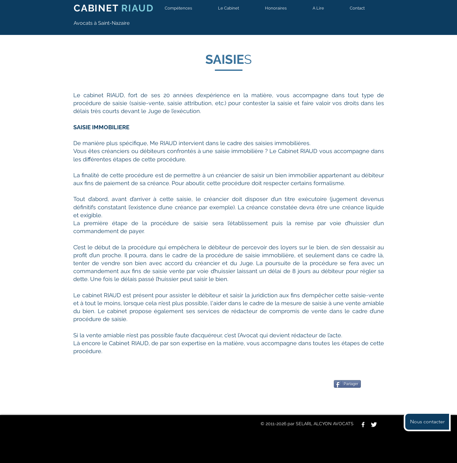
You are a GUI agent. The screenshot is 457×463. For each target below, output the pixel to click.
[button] (185, 8)
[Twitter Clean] (373, 424)
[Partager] (347, 384)
